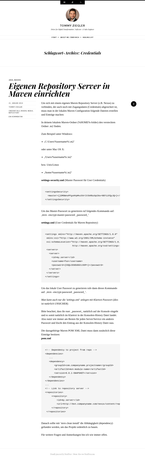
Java (11, 80)
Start (54, 37)
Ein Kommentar (16, 117)
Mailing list (88, 37)
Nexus (30, 111)
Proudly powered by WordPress (61, 454)
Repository (14, 113)
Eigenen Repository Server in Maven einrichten (59, 90)
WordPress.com (89, 454)
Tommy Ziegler (72, 25)
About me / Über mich (69, 37)
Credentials (14, 111)
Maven (17, 80)
